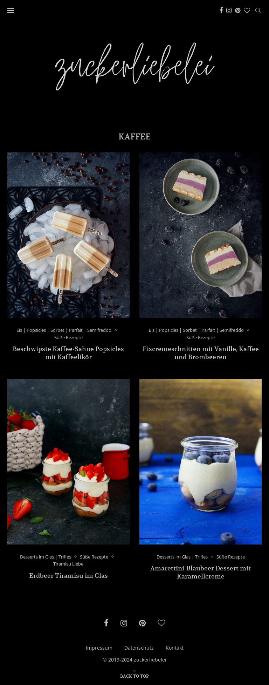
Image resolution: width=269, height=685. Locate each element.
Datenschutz (139, 647)
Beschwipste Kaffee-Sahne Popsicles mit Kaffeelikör (68, 353)
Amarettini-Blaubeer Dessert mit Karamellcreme (200, 572)
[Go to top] (134, 675)
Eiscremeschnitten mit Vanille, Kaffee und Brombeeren (201, 353)
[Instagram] (229, 10)
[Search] (258, 10)
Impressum (99, 647)
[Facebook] (221, 10)
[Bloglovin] (247, 10)
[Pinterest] (237, 10)
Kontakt (175, 647)
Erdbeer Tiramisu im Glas (68, 575)
